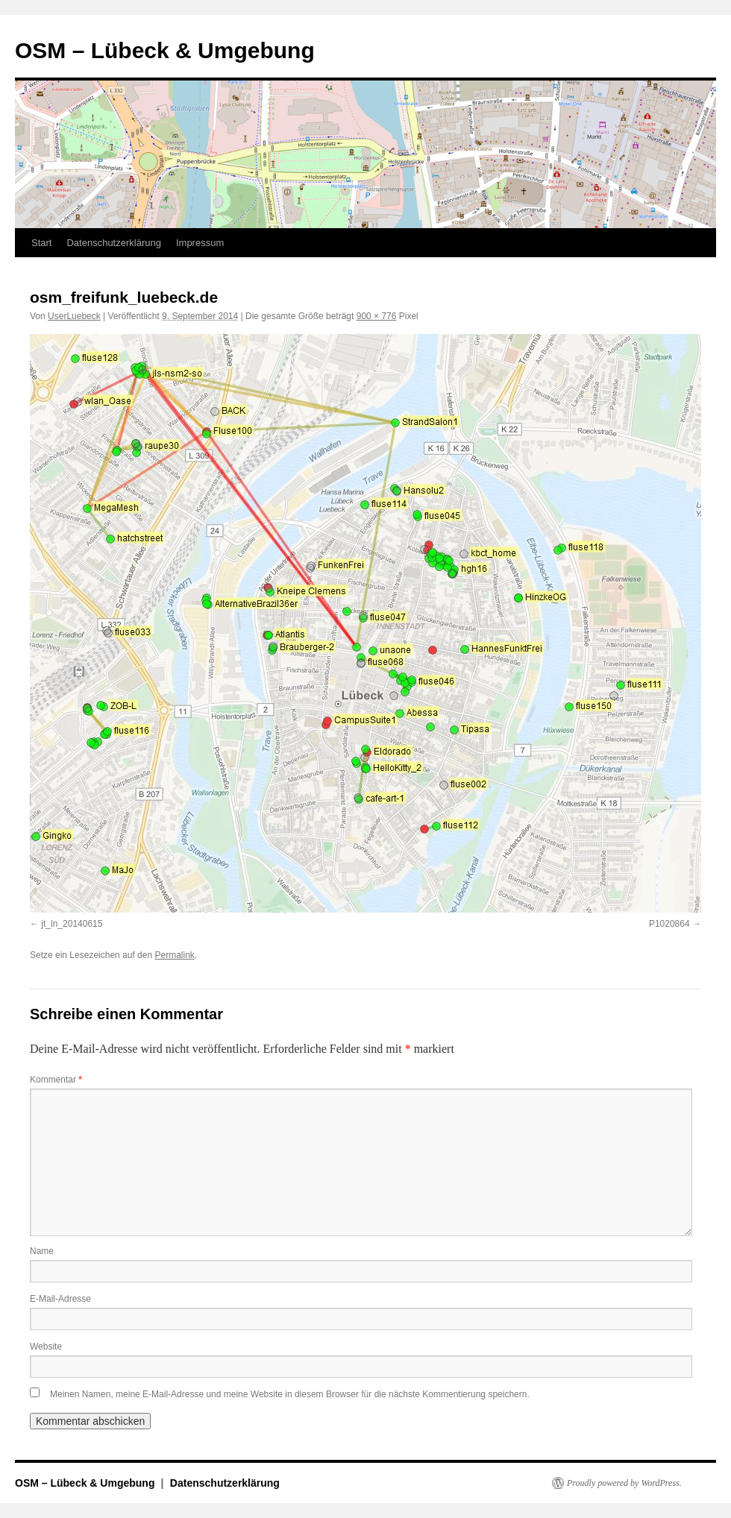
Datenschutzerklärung (113, 242)
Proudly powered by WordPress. (624, 1483)
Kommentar (56, 1079)
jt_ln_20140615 (71, 924)
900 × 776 (377, 316)
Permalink (174, 955)
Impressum (200, 242)
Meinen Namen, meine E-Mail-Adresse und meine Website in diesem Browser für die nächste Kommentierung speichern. (290, 1394)
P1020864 (669, 924)
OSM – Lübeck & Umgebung (165, 50)
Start (41, 242)
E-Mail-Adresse (60, 1299)
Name (42, 1251)
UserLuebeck (74, 316)
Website (46, 1346)
